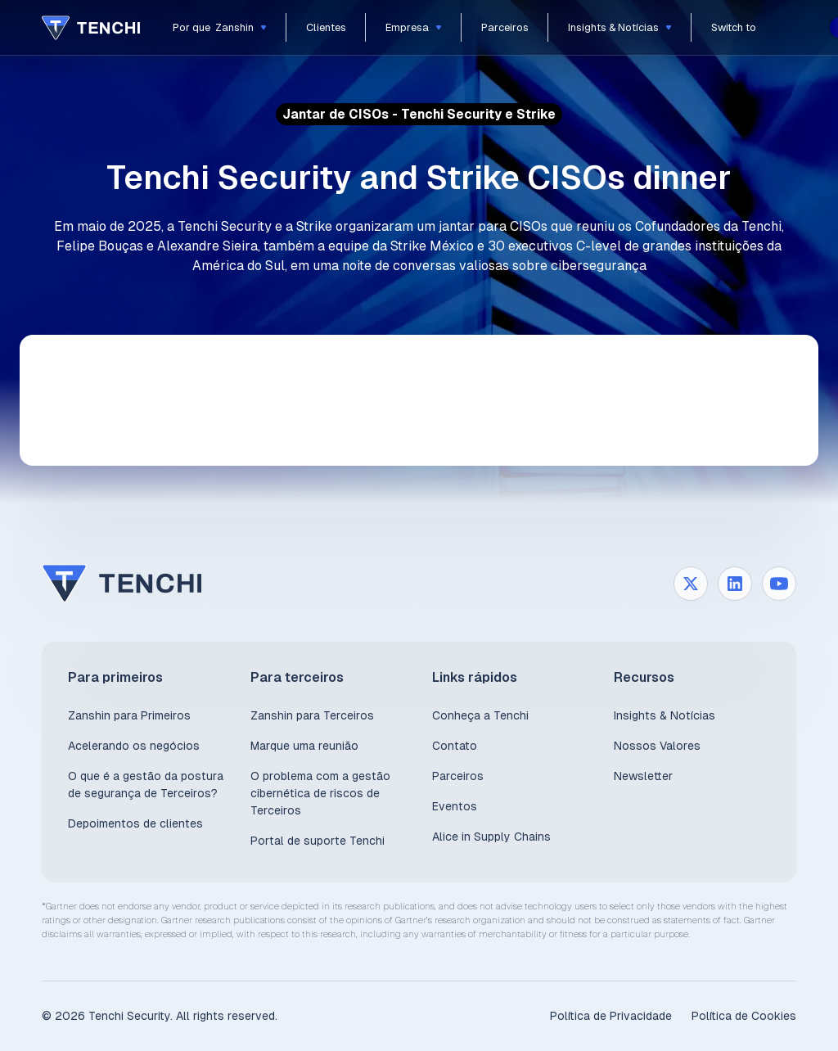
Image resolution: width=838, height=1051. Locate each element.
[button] (219, 27)
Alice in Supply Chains (491, 836)
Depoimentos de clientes (135, 823)
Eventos (454, 806)
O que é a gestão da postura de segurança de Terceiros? (145, 784)
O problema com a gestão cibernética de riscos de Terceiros (320, 793)
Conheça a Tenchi (480, 715)
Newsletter (643, 776)
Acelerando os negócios (134, 745)
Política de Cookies (744, 1015)
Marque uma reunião (304, 745)
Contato (454, 745)
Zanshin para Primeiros (129, 715)
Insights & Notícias (664, 715)
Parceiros (458, 776)
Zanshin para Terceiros (312, 715)
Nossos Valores (657, 745)
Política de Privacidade (611, 1015)
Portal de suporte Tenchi (317, 840)
